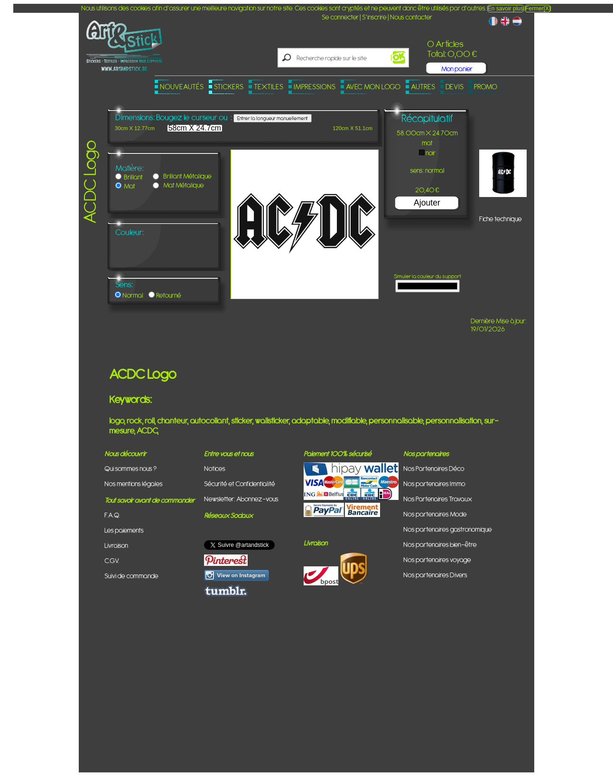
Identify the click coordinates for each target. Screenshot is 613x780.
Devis (455, 86)
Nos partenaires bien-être (440, 544)
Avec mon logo (373, 86)
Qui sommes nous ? (130, 468)
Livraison (116, 545)
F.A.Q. (112, 515)
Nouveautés (182, 86)
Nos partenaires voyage (437, 559)
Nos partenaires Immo (434, 483)
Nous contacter (411, 17)
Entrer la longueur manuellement (272, 118)
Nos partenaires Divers (435, 575)
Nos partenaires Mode (435, 514)
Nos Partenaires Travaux (437, 499)
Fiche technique (500, 219)
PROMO (485, 86)
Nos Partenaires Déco (433, 468)
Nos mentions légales (133, 483)
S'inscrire (374, 17)
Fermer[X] (537, 8)
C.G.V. (112, 560)
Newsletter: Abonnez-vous (241, 499)
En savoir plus (505, 8)
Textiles (268, 86)
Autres (423, 86)
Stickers (228, 86)
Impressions (314, 86)
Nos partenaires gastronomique (447, 529)
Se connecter (340, 17)
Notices (214, 468)
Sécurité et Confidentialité (239, 483)
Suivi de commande (131, 576)
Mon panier (457, 69)
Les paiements (124, 530)
